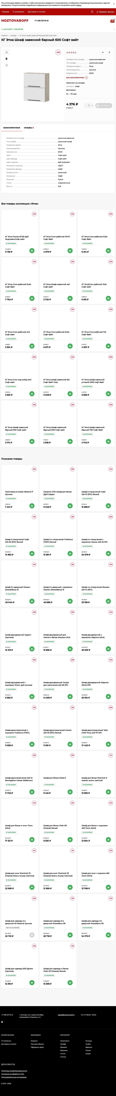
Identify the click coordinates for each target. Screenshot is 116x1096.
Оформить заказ (37, 1047)
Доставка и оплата (36, 12)
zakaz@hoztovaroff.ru (66, 1015)
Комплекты (64, 1041)
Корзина (34, 1041)
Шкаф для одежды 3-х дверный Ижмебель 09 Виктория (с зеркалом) (93, 923)
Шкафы (13, 35)
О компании (18, 12)
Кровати (63, 1047)
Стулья (63, 1057)
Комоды (88, 1041)
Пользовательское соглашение (13, 1077)
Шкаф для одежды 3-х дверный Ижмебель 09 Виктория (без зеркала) (54, 923)
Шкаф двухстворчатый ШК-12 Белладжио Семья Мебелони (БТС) (19, 780)
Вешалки (64, 1050)
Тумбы (88, 1044)
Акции (88, 1054)
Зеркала (88, 1047)
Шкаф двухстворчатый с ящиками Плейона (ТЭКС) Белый (17, 732)
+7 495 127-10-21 (41, 21)
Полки (88, 1050)
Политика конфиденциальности (14, 1071)
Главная (5, 12)
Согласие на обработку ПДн (12, 1074)
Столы (62, 1054)
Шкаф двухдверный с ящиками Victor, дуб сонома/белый (18, 685)
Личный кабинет (37, 1044)
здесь (78, 5)
